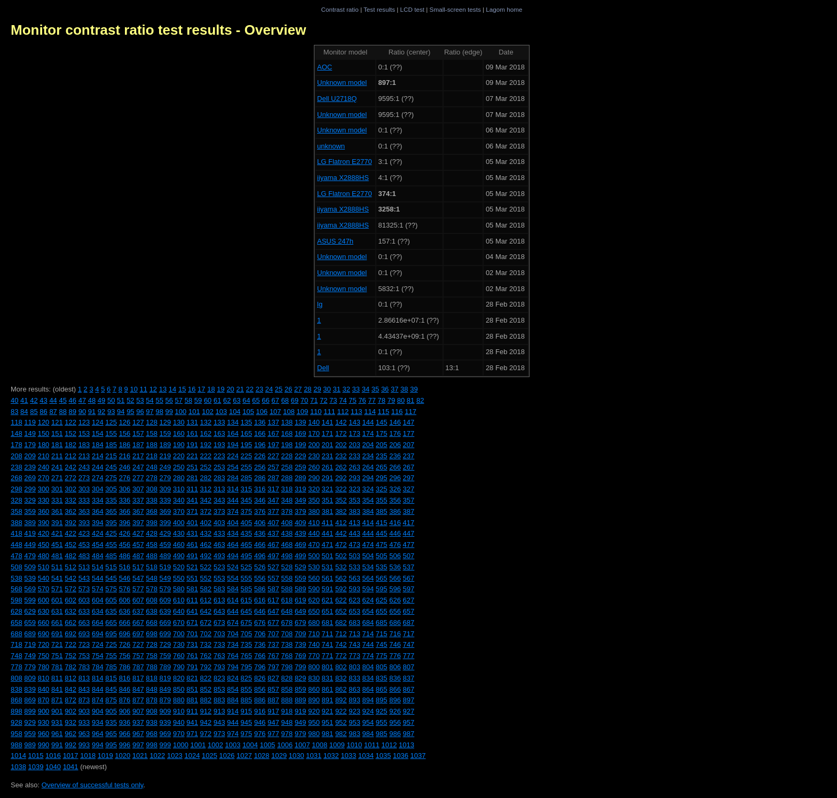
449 (30, 545)
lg (319, 304)
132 (206, 422)
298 (16, 489)
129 (165, 422)
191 (192, 445)
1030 (296, 756)
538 (16, 578)
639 (165, 611)
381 (328, 511)
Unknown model (342, 83)
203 (354, 445)
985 (382, 734)
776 (395, 656)
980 (314, 734)
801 (328, 667)
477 (409, 545)
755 (111, 656)
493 (219, 556)
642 (206, 611)
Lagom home (504, 9)
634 (98, 611)
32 (346, 389)
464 (233, 545)
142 (341, 422)
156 (125, 433)
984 (368, 734)
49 (101, 400)
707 (273, 634)
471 (328, 545)
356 (395, 500)
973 (219, 734)
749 (30, 656)
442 (341, 533)
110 (316, 412)
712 (341, 634)
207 (409, 445)
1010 (354, 745)
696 (125, 634)
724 (98, 644)
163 (219, 433)
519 (165, 567)
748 (16, 656)
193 (219, 445)
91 (92, 412)
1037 (418, 756)
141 (328, 422)
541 (57, 578)
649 (300, 611)
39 (413, 389)
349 (300, 500)
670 (179, 623)
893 (354, 700)
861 (328, 689)
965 (111, 734)
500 (314, 556)
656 (395, 611)
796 (260, 667)
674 (233, 623)
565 (382, 578)
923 (354, 711)
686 (395, 623)
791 (192, 667)
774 (368, 656)
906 (125, 711)
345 (246, 500)
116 (397, 412)
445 (382, 533)
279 (165, 478)
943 (219, 722)
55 (159, 400)
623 (354, 600)
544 (98, 578)
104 (235, 412)
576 (125, 589)
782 (70, 667)
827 (273, 678)
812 (70, 678)
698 (151, 634)
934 (98, 722)
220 (179, 456)
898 (16, 711)
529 (300, 567)
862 (341, 689)
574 (98, 589)
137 (273, 422)
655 (382, 611)
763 (219, 656)
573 (84, 589)
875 (111, 700)
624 (368, 600)
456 (125, 545)
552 (206, 578)
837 (409, 678)
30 (326, 389)
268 (16, 478)
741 (328, 644)
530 (314, 567)
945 (246, 722)
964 (98, 734)
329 (30, 500)
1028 (262, 756)
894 (368, 700)
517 (138, 567)
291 (328, 478)
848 (151, 689)
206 (395, 445)
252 (206, 467)
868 (16, 700)
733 (219, 644)
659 (30, 623)
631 (57, 611)
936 (125, 722)
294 (368, 478)
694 (98, 634)
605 (111, 600)
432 (206, 533)
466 (260, 545)
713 (354, 634)
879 (165, 700)
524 (233, 567)
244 (98, 467)
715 (382, 634)
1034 (366, 756)
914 (233, 711)
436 (260, 533)
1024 (192, 756)
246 (125, 467)
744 (368, 644)
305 (111, 489)
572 (70, 589)
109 (303, 412)
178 (16, 445)
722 (70, 644)
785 (111, 667)
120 (44, 422)
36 (385, 389)
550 (179, 578)
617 (273, 600)
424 (98, 533)
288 (287, 478)
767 (273, 656)
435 (246, 533)
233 (354, 456)
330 (44, 500)
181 (57, 445)
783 (84, 667)
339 (165, 500)
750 (44, 656)
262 (341, 467)
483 (84, 556)
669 (165, 623)
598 (16, 600)
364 (98, 511)
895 (382, 700)
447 (409, 533)
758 (151, 656)
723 (84, 644)
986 (395, 734)
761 (192, 656)
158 (151, 433)
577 (138, 589)
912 (206, 711)
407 (273, 523)
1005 (267, 745)
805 (382, 667)
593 (354, 589)
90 (82, 412)
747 (409, 644)
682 (341, 623)
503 (354, 556)
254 (233, 467)
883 (219, 700)
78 (381, 400)
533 (354, 567)
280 (179, 478)
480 (44, 556)
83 (14, 412)
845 (111, 689)
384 (368, 511)
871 (57, 700)
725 (111, 644)
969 (165, 734)
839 (30, 689)
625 (382, 600)
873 (84, 700)
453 (84, 545)
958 (16, 734)
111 (329, 412)
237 (409, 456)
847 (138, 689)
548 (151, 578)
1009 (337, 745)
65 (255, 400)
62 (227, 400)
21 (239, 389)
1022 (157, 756)
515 (111, 567)
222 (206, 456)
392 (70, 523)
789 (165, 667)
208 (16, 456)
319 (300, 489)
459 (165, 545)
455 (111, 545)
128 (151, 422)
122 (70, 422)
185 (111, 445)
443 (354, 533)
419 (30, 533)
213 (84, 456)
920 (314, 711)
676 (260, 623)
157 (138, 433)
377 (273, 511)
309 (165, 489)
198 (287, 445)
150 (44, 433)
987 (409, 734)
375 (246, 511)
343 (219, 500)
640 (179, 611)
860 (314, 689)
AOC (324, 67)
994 (98, 745)
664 (98, 623)
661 (57, 623)
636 (125, 611)
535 (382, 567)
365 (111, 511)
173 (354, 433)
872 (70, 700)
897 (409, 700)
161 (192, 433)
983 (354, 734)
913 (219, 711)
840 (44, 689)
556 (260, 578)
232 (341, 456)
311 (192, 489)
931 (57, 722)
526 (260, 567)
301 (57, 489)
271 (57, 478)
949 (300, 722)
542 (70, 578)
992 (70, 745)
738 (287, 644)
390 (44, 523)
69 (294, 400)
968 (151, 734)
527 (273, 567)
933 (84, 722)
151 (57, 433)
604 (98, 600)
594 (368, 589)
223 (219, 456)
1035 (383, 756)
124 (98, 422)
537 (409, 567)
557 (273, 578)
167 (273, 433)
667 (138, 623)
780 (44, 667)
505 (382, 556)
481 (57, 556)
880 (179, 700)
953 (354, 722)
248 (151, 467)
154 (98, 433)
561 (328, 578)
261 (328, 467)
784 (98, 667)
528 (287, 567)
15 (182, 389)
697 (138, 634)
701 (192, 634)
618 (287, 600)
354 (368, 500)
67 (275, 400)
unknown (331, 146)
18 (211, 389)
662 (70, 623)
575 (111, 589)
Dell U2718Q (337, 99)
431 (192, 533)
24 (269, 389)
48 (92, 400)
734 (233, 644)
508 (16, 567)
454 (98, 545)
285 (246, 478)
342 (206, 500)
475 (382, 545)
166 (260, 433)
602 (70, 600)
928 (16, 722)
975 (246, 734)
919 (300, 711)
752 (70, 656)
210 (44, 456)
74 (342, 400)
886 (260, 700)
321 (328, 489)
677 (273, 623)
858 (287, 689)
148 (16, 433)
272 (70, 478)
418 (16, 533)
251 (192, 467)
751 (57, 656)
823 (219, 678)
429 (165, 533)
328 (16, 500)
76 (362, 400)
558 (287, 578)
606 (125, 600)
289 (300, 478)
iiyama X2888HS (343, 178)
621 (328, 600)
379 (300, 511)
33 (356, 389)
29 (317, 389)
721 (57, 644)
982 (341, 734)
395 (111, 523)
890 (314, 700)
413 (354, 523)
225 (246, 456)
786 (125, 667)
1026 (227, 756)
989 (30, 745)
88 (62, 412)
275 (111, 478)
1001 (198, 745)
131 (192, 422)
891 (328, 700)
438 (287, 533)
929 (30, 722)
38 (404, 389)
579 (165, 589)
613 (219, 600)
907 (138, 711)
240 (44, 467)
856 (260, 689)
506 (395, 556)
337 (138, 500)
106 (262, 412)
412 (341, 523)
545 (111, 578)
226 (260, 456)
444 (368, 533)
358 (16, 511)
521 (192, 567)
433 (219, 533)
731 (192, 644)
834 (368, 678)
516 (125, 567)
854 (233, 689)
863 (354, 689)
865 (382, 689)
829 (300, 678)
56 (169, 400)
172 (341, 433)
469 (300, 545)
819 (165, 678)
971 (192, 734)
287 (273, 478)
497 (273, 556)
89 (72, 412)
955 (382, 722)
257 (273, 467)
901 (57, 711)
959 (30, 734)
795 (246, 667)
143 (354, 422)
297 (409, 478)
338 (151, 500)
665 (111, 623)
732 (206, 644)
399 (165, 523)
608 (151, 600)
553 (219, 578)
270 (44, 478)
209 (30, 456)
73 (333, 400)
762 (206, 656)
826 (260, 678)
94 (120, 412)
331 (57, 500)
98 (159, 412)
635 (111, 611)
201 (328, 445)
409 (300, 523)
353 (354, 500)
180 (44, 445)
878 (151, 700)
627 (409, 600)
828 (287, 678)
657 (409, 611)
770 (314, 656)
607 (138, 600)
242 (70, 467)
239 (30, 467)
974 (233, 734)
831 (328, 678)
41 (24, 400)
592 (341, 589)
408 (287, 523)
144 (368, 422)
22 (250, 389)
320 (314, 489)
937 (138, 722)
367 (138, 511)
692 (70, 634)
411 (328, 523)
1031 (313, 756)
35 (375, 389)
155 (111, 433)
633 (84, 611)
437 (273, 533)
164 (233, 433)
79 (391, 400)
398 (151, 523)
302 (70, 489)
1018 (88, 756)
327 (409, 489)
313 (219, 489)
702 (206, 634)
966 (125, 734)
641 (192, 611)
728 (151, 644)
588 (287, 589)
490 (179, 556)
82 (420, 400)
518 (151, 567)
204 (368, 445)
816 (125, 678)
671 (192, 623)
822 (206, 678)
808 (16, 678)
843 (84, 689)
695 (111, 634)
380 (314, 511)
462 (206, 545)
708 (287, 634)
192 (206, 445)
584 (233, 589)
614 (233, 600)
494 (233, 556)
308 (151, 489)
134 (233, 422)
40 (14, 400)
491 (192, 556)
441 (328, 533)
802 (341, 667)
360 (44, 511)
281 (192, 478)
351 (328, 500)
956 (395, 722)
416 (395, 523)
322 (341, 489)
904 (98, 711)
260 (314, 467)
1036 (400, 756)
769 (300, 656)
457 (138, 545)
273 (84, 478)
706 (260, 634)
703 (219, 634)
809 (30, 678)
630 (44, 611)
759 (165, 656)
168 (287, 433)
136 (260, 422)
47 (82, 400)
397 (138, 523)
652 (341, 611)
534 (368, 567)
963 (84, 734)
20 (230, 389)
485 (111, 556)
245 (111, 467)
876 (125, 700)
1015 (36, 756)
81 (410, 400)
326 (395, 489)
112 (343, 412)
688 (16, 634)
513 (84, 567)
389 (30, 523)
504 (368, 556)
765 (246, 656)
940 (179, 722)
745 (382, 644)
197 (273, 445)
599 (30, 600)
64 (246, 400)
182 (70, 445)
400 (179, 523)
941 (192, 722)
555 (246, 578)
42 (33, 400)
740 (314, 644)
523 (219, 567)
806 (395, 667)
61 (217, 400)
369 (165, 511)
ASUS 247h (335, 241)
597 (409, 589)
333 (84, 500)
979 (300, 734)
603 (84, 600)
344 (233, 500)
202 (341, 445)
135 (246, 422)
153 (84, 433)
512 (70, 567)
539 (30, 578)
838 (16, 689)
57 (179, 400)
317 (273, 489)
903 (84, 711)
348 (287, 500)
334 (98, 500)
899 (30, 711)
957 (409, 722)
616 (260, 600)
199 (300, 445)
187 (138, 445)
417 (409, 523)
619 (300, 600)
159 (165, 433)
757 (138, 656)
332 (70, 500)
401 (192, 523)
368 (151, 511)
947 (273, 722)
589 (300, 589)
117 (410, 412)
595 (382, 589)
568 (16, 589)
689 (30, 634)
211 (57, 456)
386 (395, 511)
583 (219, 589)
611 (192, 600)
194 (233, 445)
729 (165, 644)
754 (98, 656)
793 (219, 667)
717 (409, 634)
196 (260, 445)
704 (233, 634)
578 (151, 589)
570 (44, 589)
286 (260, 478)
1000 (180, 745)
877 (138, 700)
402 (206, 523)
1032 (331, 756)
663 (84, 623)
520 (179, 567)
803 (354, 667)
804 (368, 667)
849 (165, 689)
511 (57, 567)
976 (260, 734)
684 (368, 623)
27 (298, 389)
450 (44, 545)
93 (111, 412)
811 (57, 678)
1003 (233, 745)
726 (125, 644)
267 (409, 467)
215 (111, 456)
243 (84, 467)
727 (138, 644)
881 (192, 700)
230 (314, 456)
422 (70, 533)
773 (354, 656)
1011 (372, 745)
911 (192, 711)
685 (382, 623)
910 (179, 711)
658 (16, 623)
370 (179, 511)
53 (140, 400)
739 (300, 644)
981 (328, 734)
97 (149, 412)
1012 (389, 745)
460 (179, 545)
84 (24, 412)
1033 (348, 756)
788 (151, 667)
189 (165, 445)
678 (287, 623)
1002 (215, 745)
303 (84, 489)
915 (246, 711)
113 (356, 412)
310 (179, 489)
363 (84, 511)
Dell (323, 368)
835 (382, 678)
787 (138, 667)
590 (314, 589)
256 (260, 467)
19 (220, 389)
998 (151, 745)
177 (409, 433)
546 (125, 578)
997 (138, 745)
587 (273, 589)
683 (354, 623)
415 (382, 523)
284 (233, 478)
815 (111, 678)
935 (111, 722)
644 (233, 611)
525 (246, 567)
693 (84, 634)
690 (44, 634)
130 (179, 422)
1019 (105, 756)
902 (70, 711)
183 (84, 445)
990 (44, 745)
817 (138, 678)
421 (57, 533)
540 (44, 578)
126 (125, 422)
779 (30, 667)
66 (265, 400)
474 (368, 545)
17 (201, 389)
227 (273, 456)
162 (206, 433)
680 (314, 623)
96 (140, 412)
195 (246, 445)
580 (179, 589)
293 (354, 478)
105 (248, 412)
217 (138, 456)
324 (368, 489)
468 (287, 545)
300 (44, 489)
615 (246, 600)
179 (30, 445)
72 (323, 400)
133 (219, 422)
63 (236, 400)
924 (368, 711)
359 (30, 511)
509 (30, 567)
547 (138, 578)
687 (409, 623)
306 (125, 489)
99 (169, 412)
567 (409, 578)
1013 (406, 745)
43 (43, 400)
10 (133, 389)
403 (219, 523)
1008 (319, 745)
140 (314, 422)
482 (70, 556)
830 (314, 678)
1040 (53, 767)
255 (246, 467)
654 (368, 611)
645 (246, 611)
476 (395, 545)
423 (84, 533)
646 (260, 611)
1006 (285, 745)
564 (368, 578)
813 (84, 678)
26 (288, 389)
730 (179, 644)
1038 (18, 767)
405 (246, 523)
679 (300, 623)
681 (328, 623)
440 (314, 533)
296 (395, 478)
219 (165, 456)
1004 (250, 745)
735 (246, 644)
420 (44, 533)
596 (395, 589)
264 (368, 467)
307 (138, 489)
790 (179, 667)
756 (125, 656)
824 (233, 678)
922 (341, 711)
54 (149, 400)
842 (70, 689)
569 (30, 589)
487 (138, 556)
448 (16, 545)
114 (370, 412)
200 (314, 445)
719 (30, 644)
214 (98, 456)
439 (300, 533)
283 (219, 478)
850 (179, 689)
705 (246, 634)
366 (125, 511)
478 (16, 556)
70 (304, 400)
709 (300, 634)
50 (111, 400)
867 (409, 689)
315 (246, 489)
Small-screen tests (455, 9)
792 (206, 667)
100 (181, 412)
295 (382, 478)
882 (206, 700)
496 (260, 556)
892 (341, 700)
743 (354, 644)
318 (287, 489)
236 (395, 456)
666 (125, 623)
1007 (302, 745)
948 (287, 722)
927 (409, 711)
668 (151, 623)
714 (368, 634)
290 (314, 478)
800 (314, 667)
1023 (175, 756)
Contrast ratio (339, 9)
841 (57, 689)
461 (192, 545)
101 (194, 412)
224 (233, 456)
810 (44, 678)
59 (198, 400)
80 (401, 400)
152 (70, 433)
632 (70, 611)
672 (206, 623)
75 (352, 400)
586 (260, 589)
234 (368, 456)
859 (300, 689)
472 (341, 545)
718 (16, 644)
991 (57, 745)
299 (30, 489)
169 (300, 433)
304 (98, 489)
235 (382, 456)
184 (98, 445)
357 (409, 500)
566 (395, 578)
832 (341, 678)
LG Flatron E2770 (344, 162)
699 (165, 634)
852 (206, 689)
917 (273, 711)
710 (314, 634)
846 (125, 689)
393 (84, 523)
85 (33, 412)
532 (341, 567)
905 (111, 711)
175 (382, 433)
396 (125, 523)
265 (382, 467)
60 (207, 400)
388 (16, 523)
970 (179, 734)
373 (219, 511)
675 (246, 623)
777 (409, 656)
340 (179, 500)
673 (219, 623)
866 (395, 689)
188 (151, 445)
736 (260, 644)
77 (371, 400)
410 (314, 523)
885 (246, 700)
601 (57, 600)
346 (260, 500)
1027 (244, 756)
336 (125, 500)
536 (395, 567)
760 (179, 656)
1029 (279, 756)
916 (260, 711)
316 (260, 489)
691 (57, 634)
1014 (18, 756)
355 (382, 500)
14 (172, 389)
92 (101, 412)
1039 (36, 767)
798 (287, 667)
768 (287, 656)
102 (208, 412)
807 (409, 667)
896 (395, 700)
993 (84, 745)
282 (206, 478)
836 (395, 678)
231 (328, 456)
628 (16, 611)
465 (246, 545)
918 (287, 711)
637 (138, 611)
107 (275, 412)
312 (206, 489)
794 (233, 667)
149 (30, 433)
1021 (140, 756)
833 (354, 678)
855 (246, 689)
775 (382, 656)
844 (98, 689)
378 (287, 511)
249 (165, 467)
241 (57, 467)
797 (273, 667)
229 (300, 456)
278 (151, 478)
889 (300, 700)
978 (287, 734)
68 (285, 400)
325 (382, 489)
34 (365, 389)
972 (206, 734)
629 (30, 611)
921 (328, 711)
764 (233, 656)
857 (273, 689)
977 (273, 734)
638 (151, 611)
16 (191, 389)
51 (120, 400)
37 (394, 389)
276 (125, 478)
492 (206, 556)
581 (192, 589)
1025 (209, 756)
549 (165, 578)
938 (151, 722)
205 (382, 445)
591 (328, 589)
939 (165, 722)
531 (328, 567)
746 (395, 644)
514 (98, 567)
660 (44, 623)
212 (70, 456)
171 (328, 433)
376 (260, 511)
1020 (122, 756)
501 (328, 556)
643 (219, 611)
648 (287, 611)
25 (278, 389)
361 (57, 511)
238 (16, 467)
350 (314, 500)
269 (30, 478)
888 (287, 700)
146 (395, 422)
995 (111, 745)
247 (138, 467)
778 (16, 667)
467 (273, 545)
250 (179, 467)
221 (192, 456)
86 (43, 412)
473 (354, 545)
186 (125, 445)
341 (192, 500)
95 (130, 412)
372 (206, 511)
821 (192, 678)
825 (246, 678)
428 (151, 533)
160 (179, 433)
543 (84, 578)
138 (287, 422)
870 (44, 700)
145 (382, 422)
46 (72, 400)
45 (62, 400)
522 (206, 567)
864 (368, 689)
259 (300, 467)
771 (328, 656)
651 (328, 611)
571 (57, 589)
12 (153, 389)
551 (192, 578)
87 (53, 412)
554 (233, 578)
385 (382, 511)
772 (341, 656)
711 (328, 634)
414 (368, 523)
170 (314, 433)
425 (111, 533)
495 (246, 556)
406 (260, 523)
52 (130, 400)
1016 (53, 756)
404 (233, 523)
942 (206, 722)
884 (233, 700)
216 (125, 456)
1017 (70, 756)
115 (384, 412)
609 (165, 600)
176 (395, 433)
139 (300, 422)
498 (287, 556)
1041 (70, 767)
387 (409, 511)
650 (314, 611)
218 (151, 456)
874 (98, 700)
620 (314, 600)
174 (368, 433)
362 (70, 511)
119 (30, 422)
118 (16, 422)
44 (53, 400)
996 (125, 745)
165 (246, 433)
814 (98, 678)
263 (354, 467)
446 (395, 533)
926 (395, 711)
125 (111, 422)
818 (151, 678)
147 (409, 422)
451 (57, 545)
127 (138, 422)
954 (368, 722)
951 (328, 722)
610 (179, 600)
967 (138, 734)
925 (382, 711)
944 (233, 722)
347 (273, 500)
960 (44, 734)
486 (125, 556)
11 (143, 389)
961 (57, 734)
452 (70, 545)
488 (151, 556)
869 (30, 700)
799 (300, 667)
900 (44, 711)
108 (289, 412)
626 (395, 600)
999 (165, 745)
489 (165, 556)
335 (111, 500)
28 (307, 389)
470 (314, 545)
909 (165, 711)
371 (192, 511)
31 (336, 389)
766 (260, 656)
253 (219, 467)
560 (314, 578)
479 (30, 556)
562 (341, 578)
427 (138, 533)
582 (206, 589)
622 (341, 600)
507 (409, 556)
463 (219, 545)
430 (179, 533)
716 (395, 634)
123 (84, 422)
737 (273, 644)
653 (354, 611)
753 (84, 656)
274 (98, 478)
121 (57, 422)
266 (395, 467)
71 (314, 400)
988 (16, 745)
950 (314, 722)
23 (259, 389)
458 (151, 545)
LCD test (412, 9)
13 (163, 389)
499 (300, 556)
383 (354, 511)
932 (70, 722)
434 (233, 533)
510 (44, 567)
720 (44, 644)
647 (273, 611)
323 (354, 489)
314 (233, 489)
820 (179, 678)
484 (98, 556)
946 (260, 722)
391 (57, 523)
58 (188, 400)
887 (273, 700)
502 (341, 556)
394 (98, 523)
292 (341, 478)
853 (219, 689)
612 (206, 600)
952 (341, 722)
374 (233, 511)
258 (287, 467)
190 (179, 445)
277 (138, 478)
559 (300, 578)
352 (341, 500)
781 (57, 667)
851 (192, 689)
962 (70, 734)
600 (44, 600)
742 (341, 644)
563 (354, 578)
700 (179, 634)
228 (287, 456)
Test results (379, 9)
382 (341, 511)
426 (125, 533)
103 (221, 412)
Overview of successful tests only (93, 785)
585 (246, 589)
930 (44, 722)
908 (151, 711)
